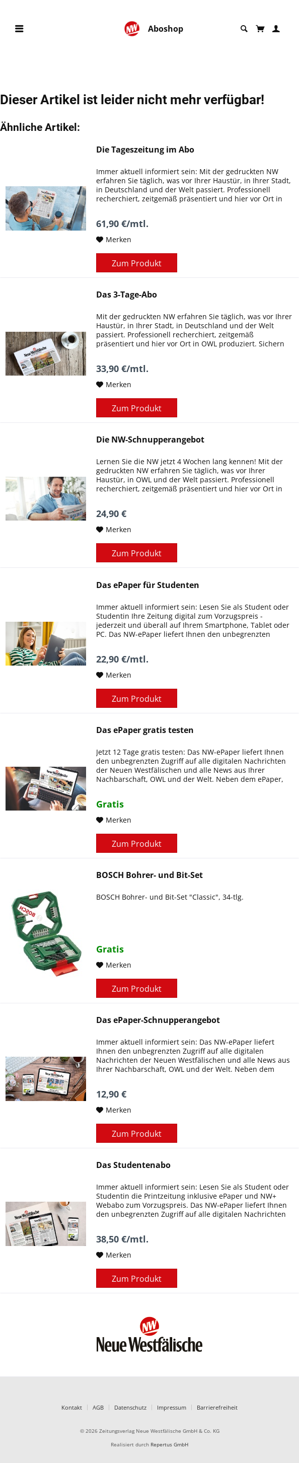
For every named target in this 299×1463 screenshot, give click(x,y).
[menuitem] (19, 29)
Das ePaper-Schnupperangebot (158, 1020)
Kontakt (71, 1407)
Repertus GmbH (169, 1444)
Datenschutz (130, 1407)
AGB (98, 1407)
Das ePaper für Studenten (147, 585)
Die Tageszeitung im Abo (145, 149)
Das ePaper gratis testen (145, 730)
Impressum (171, 1407)
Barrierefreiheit (217, 1407)
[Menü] (19, 29)
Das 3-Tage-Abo (126, 294)
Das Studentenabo (133, 1165)
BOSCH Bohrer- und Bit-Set (149, 875)
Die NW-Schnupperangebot (150, 439)
